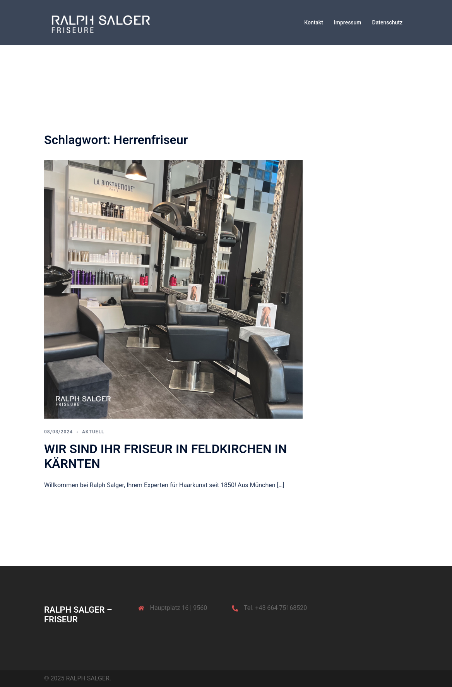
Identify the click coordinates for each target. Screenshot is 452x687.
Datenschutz (387, 22)
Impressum (347, 22)
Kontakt (313, 22)
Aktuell (93, 432)
